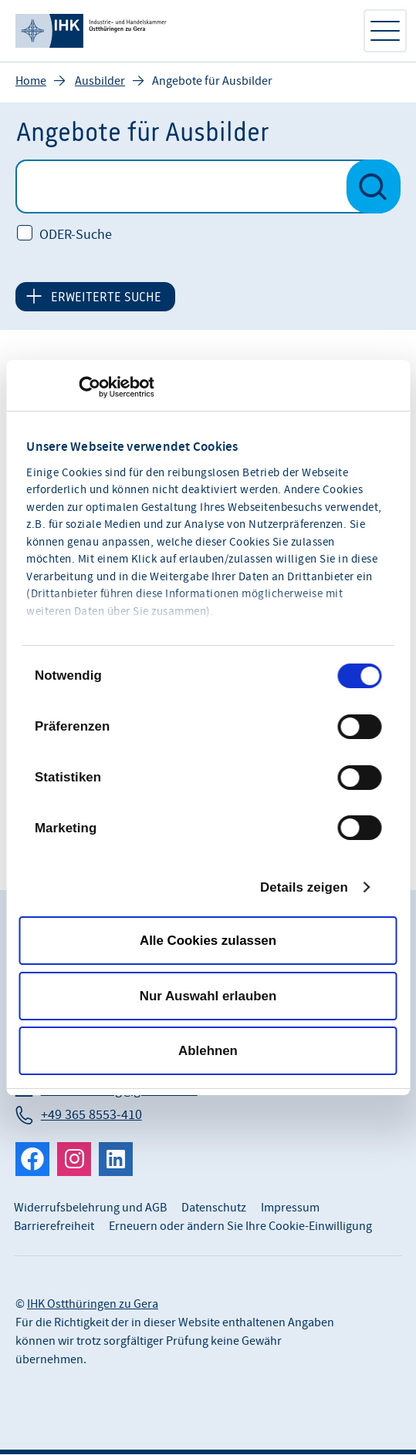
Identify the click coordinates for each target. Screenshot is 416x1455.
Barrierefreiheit (54, 1227)
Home (30, 81)
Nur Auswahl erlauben (208, 995)
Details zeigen (304, 886)
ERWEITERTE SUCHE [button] (106, 297)
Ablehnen (208, 1050)
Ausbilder (100, 81)
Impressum (290, 1208)
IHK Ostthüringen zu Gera (92, 1304)
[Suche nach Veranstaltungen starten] (374, 187)
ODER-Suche (75, 235)
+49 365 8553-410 (91, 1115)
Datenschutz (213, 1208)
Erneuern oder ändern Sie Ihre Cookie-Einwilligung (240, 1227)
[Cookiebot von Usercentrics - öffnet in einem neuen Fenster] (86, 387)
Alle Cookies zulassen (208, 940)
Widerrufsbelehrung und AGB (90, 1208)
